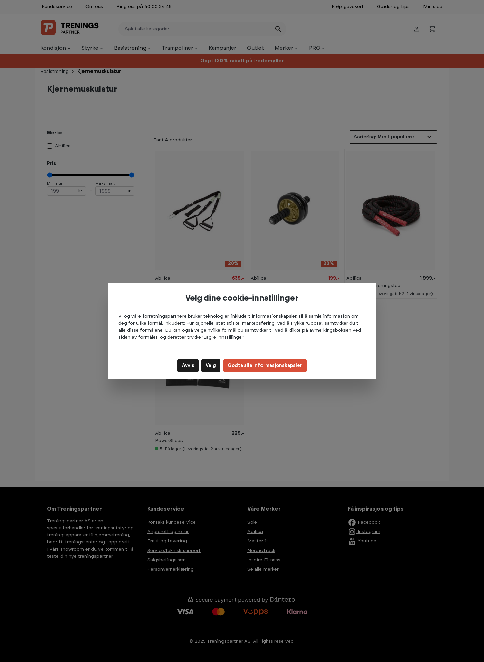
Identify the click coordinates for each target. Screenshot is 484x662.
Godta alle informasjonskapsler (265, 365)
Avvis (188, 365)
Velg (211, 365)
